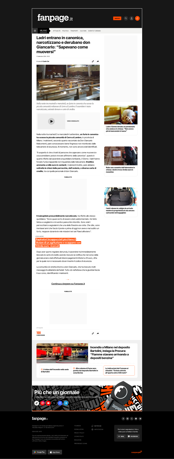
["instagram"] (43, 403)
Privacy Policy (79, 433)
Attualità (56, 31)
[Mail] (121, 436)
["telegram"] (67, 403)
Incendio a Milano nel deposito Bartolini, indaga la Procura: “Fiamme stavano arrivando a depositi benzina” (110, 353)
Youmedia (77, 426)
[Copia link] (93, 61)
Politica (65, 31)
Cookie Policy (79, 436)
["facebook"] (61, 403)
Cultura (83, 31)
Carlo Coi (46, 61)
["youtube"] (49, 403)
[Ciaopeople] (136, 453)
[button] (98, 61)
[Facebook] (133, 436)
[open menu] (35, 31)
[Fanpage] (40, 418)
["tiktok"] (36, 403)
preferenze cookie (80, 443)
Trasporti (74, 31)
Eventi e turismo (94, 31)
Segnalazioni (78, 429)
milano (43, 30)
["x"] (55, 403)
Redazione (77, 440)
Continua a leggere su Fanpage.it (68, 283)
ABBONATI (117, 18)
